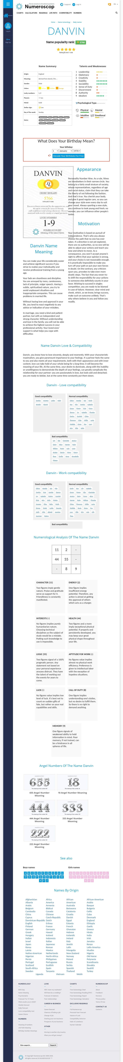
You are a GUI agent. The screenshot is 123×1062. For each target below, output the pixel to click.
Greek (28, 932)
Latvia (28, 950)
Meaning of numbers (25, 1025)
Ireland (69, 938)
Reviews (99, 996)
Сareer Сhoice (23, 1014)
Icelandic (70, 935)
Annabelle (75, 456)
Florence (73, 420)
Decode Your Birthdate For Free (68, 155)
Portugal (29, 962)
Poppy (78, 408)
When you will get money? (53, 1035)
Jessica (74, 441)
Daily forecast (23, 1008)
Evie (84, 408)
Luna (73, 449)
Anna (67, 456)
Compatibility (65, 13)
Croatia (69, 914)
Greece (90, 929)
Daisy (54, 445)
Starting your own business (53, 1019)
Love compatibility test (26, 1011)
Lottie (53, 401)
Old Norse (91, 956)
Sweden (29, 971)
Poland (69, 959)
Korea (28, 947)
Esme (79, 424)
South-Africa (31, 968)
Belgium (29, 908)
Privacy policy (100, 999)
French (69, 926)
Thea (71, 516)
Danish (69, 917)
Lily (54, 441)
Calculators (31, 13)
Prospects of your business (53, 1022)
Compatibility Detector (78, 1019)
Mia (76, 405)
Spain (48, 968)
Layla (92, 420)
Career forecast (49, 1009)
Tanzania (50, 971)
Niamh (45, 405)
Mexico (49, 950)
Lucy (90, 424)
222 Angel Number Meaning (39, 845)
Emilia (61, 456)
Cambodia (30, 911)
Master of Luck (75, 1015)
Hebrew (70, 932)
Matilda (72, 424)
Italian (49, 941)
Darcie (62, 452)
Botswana (71, 908)
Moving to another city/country (55, 1032)
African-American (95, 899)
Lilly (93, 512)
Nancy (76, 452)
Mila (43, 512)
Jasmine (57, 512)
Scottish (49, 965)
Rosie (62, 449)
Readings (43, 13)
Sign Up (8, 42)
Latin (68, 947)
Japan (28, 944)
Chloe (87, 416)
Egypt (69, 920)
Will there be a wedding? (52, 993)
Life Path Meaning (24, 1028)
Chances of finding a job (52, 1012)
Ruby (74, 445)
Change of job (48, 1015)
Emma (38, 508)
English (28, 923)
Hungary (29, 935)
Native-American (33, 953)
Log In (8, 31)
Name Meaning (23, 993)
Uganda (39, 974)
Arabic (28, 905)
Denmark (91, 917)
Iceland (49, 935)
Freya (90, 408)
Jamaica (90, 941)
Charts (20, 13)
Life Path (53, 13)
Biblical (49, 908)
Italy (68, 941)
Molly (57, 504)
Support (65, 4)
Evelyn (72, 416)
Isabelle (84, 412)
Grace (72, 408)
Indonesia (50, 938)
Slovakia (91, 965)
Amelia (78, 401)
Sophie (38, 401)
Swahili (90, 968)
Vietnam (60, 974)
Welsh (80, 974)
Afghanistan (31, 899)
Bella (51, 504)
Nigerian (29, 956)
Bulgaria (91, 908)
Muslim (90, 950)
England (91, 920)
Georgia (58, 508)
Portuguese (51, 962)
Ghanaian (71, 929)
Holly (59, 401)
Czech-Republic (53, 917)
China (28, 914)
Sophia (82, 405)
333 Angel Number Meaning (72, 820)
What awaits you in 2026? (27, 1002)
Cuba (89, 914)
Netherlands (52, 953)
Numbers (78, 13)
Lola (68, 449)
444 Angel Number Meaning (39, 820)
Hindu (90, 932)
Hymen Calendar (75, 1025)
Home (8, 15)
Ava (71, 405)
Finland (29, 926)
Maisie (55, 500)
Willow (55, 449)
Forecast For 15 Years (26, 999)
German (29, 929)
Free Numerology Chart (78, 990)
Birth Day (21, 990)
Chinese (50, 914)
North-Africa (52, 956)
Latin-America (93, 947)
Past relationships (50, 999)
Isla (85, 401)
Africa (49, 899)
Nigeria (90, 953)
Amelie (38, 405)
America (50, 902)
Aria (71, 428)
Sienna (72, 412)
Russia (69, 962)
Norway (70, 956)
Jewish (69, 944)
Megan (55, 460)
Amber (55, 452)
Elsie (79, 420)
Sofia (82, 428)
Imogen (45, 401)
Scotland (29, 965)
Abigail (50, 512)
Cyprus (28, 917)
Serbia (69, 965)
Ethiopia (91, 923)
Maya (69, 452)
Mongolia (71, 950)
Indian (28, 938)
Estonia (69, 923)
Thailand (70, 971)
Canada (49, 911)
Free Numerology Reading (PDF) (81, 993)
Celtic (89, 911)
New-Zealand (72, 953)
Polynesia (91, 959)
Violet (45, 508)
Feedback (99, 993)
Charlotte (66, 441)
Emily (90, 401)
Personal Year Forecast (78, 1012)
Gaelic (90, 926)
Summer (39, 516)
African (69, 899)
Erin (82, 512)
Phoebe (92, 412)
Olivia (72, 401)
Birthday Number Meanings (27, 1031)
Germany (50, 929)
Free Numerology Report (78, 996)
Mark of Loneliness (76, 1022)
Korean (49, 947)
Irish (89, 938)
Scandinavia (92, 962)
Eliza (45, 504)
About (98, 990)
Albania (29, 902)
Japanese (50, 944)
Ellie (76, 428)
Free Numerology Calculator (79, 999)
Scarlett (79, 416)
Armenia (50, 905)
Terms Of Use (100, 1002)
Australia (70, 905)
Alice (60, 445)
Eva (85, 424)
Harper (67, 445)
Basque (90, 905)
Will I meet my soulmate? (53, 990)
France (49, 926)
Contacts (99, 1009)
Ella (59, 441)
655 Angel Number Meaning (39, 794)
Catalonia (70, 911)
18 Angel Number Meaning (72, 792)
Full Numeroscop (76, 1009)
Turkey (90, 971)
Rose (54, 456)
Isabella (90, 405)
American (71, 902)
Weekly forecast (24, 1005)
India (89, 935)
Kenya (89, 944)
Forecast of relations (51, 996)
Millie (86, 420)
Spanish (70, 968)
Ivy (78, 412)
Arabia (90, 902)
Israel (28, 941)
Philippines (51, 959)
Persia (28, 959)
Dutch (49, 920)
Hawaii (49, 932)
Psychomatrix (23, 996)
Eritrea (49, 923)
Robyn (46, 516)
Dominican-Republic (35, 920)
